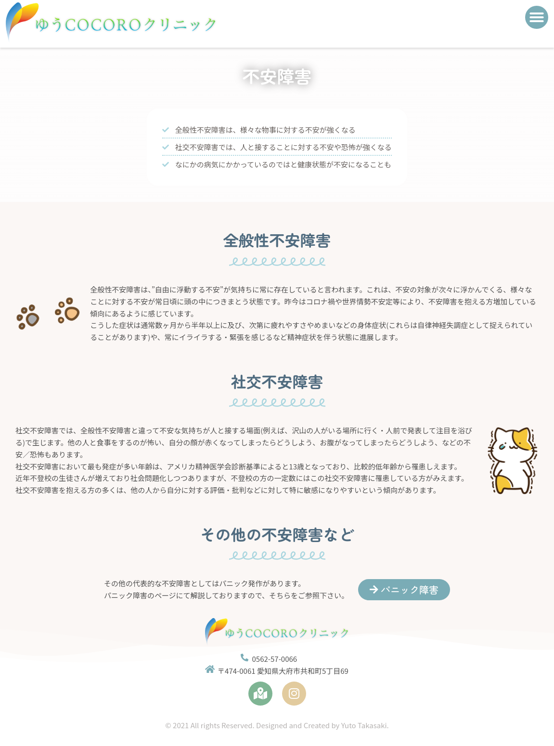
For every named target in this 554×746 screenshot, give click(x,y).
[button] (536, 17)
